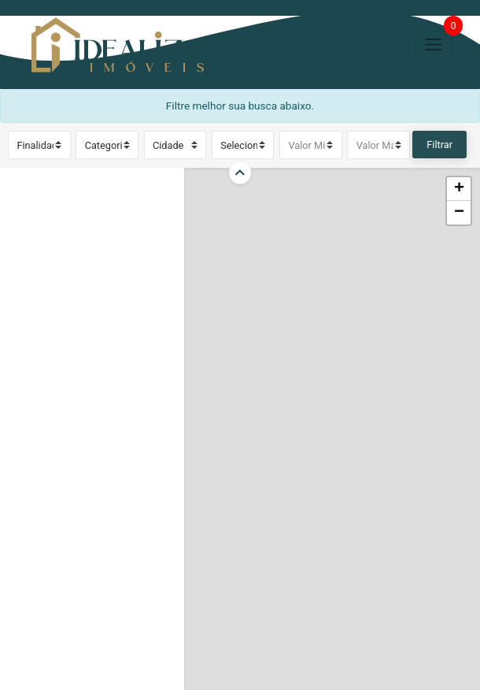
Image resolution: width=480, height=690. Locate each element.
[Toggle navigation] (433, 44)
